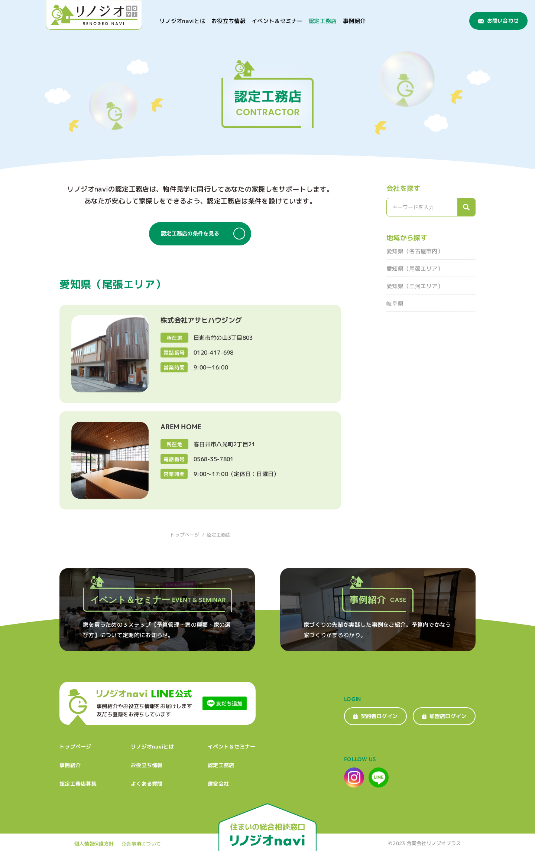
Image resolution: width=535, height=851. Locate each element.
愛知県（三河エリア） (414, 286)
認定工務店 (322, 21)
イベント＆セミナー (277, 21)
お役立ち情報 (228, 21)
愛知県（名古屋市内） (414, 251)
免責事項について (141, 843)
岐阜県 (394, 303)
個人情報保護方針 (94, 843)
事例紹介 (354, 21)
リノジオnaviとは (182, 21)
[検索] (466, 207)
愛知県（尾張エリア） (414, 269)
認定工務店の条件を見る (203, 233)
